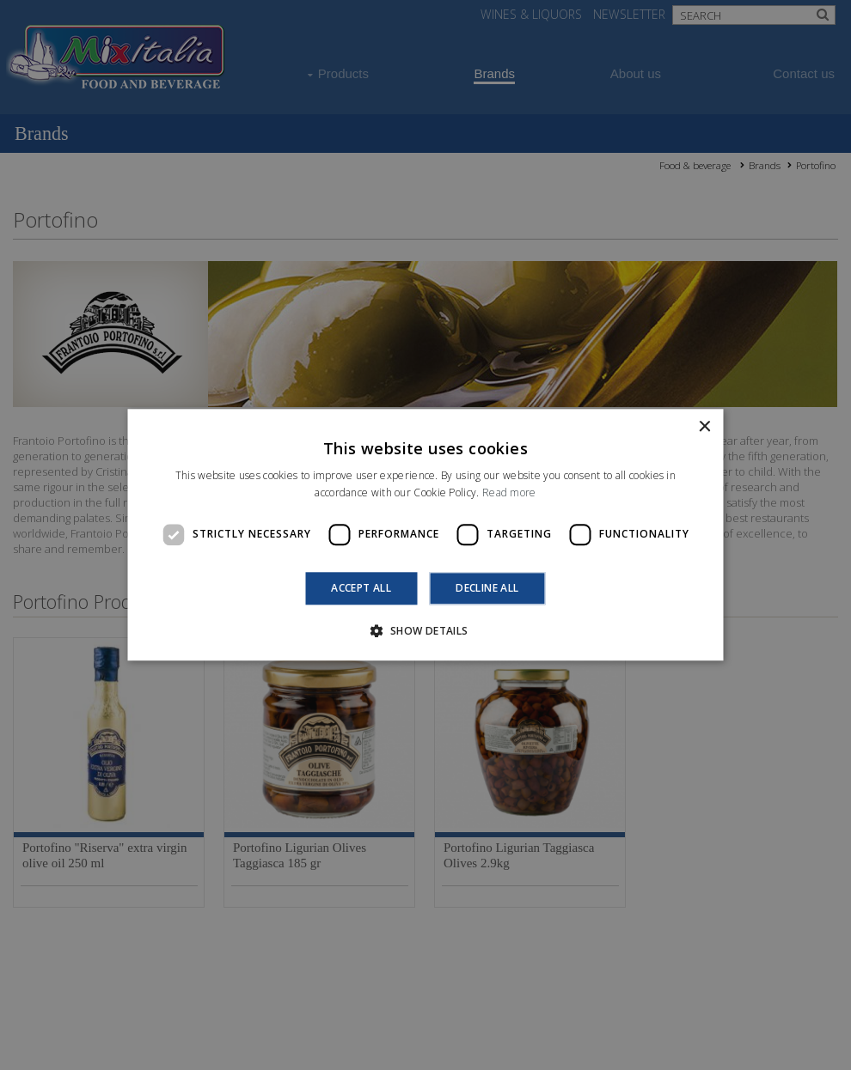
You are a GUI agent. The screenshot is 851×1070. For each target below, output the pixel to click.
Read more (509, 493)
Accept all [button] (361, 588)
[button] (425, 631)
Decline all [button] (487, 588)
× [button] (704, 427)
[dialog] (425, 535)
